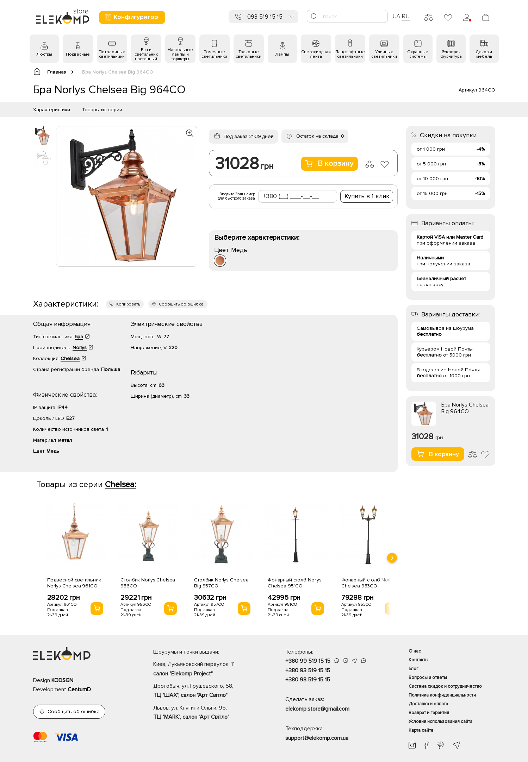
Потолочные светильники (112, 54)
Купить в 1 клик (367, 196)
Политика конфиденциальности (442, 695)
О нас (415, 651)
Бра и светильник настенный (146, 54)
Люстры (44, 54)
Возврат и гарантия (429, 713)
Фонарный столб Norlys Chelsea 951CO (295, 583)
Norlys (80, 348)
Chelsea (70, 358)
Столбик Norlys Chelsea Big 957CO (221, 583)
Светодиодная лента (316, 54)
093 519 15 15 (264, 17)
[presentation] (392, 558)
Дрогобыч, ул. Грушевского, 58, (207, 691)
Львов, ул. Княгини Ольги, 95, (207, 713)
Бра (79, 337)
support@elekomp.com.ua (316, 738)
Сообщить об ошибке (181, 304)
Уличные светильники (384, 54)
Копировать (128, 304)
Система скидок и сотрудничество (445, 686)
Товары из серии (102, 110)
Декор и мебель (484, 54)
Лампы (282, 54)
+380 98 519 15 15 (307, 679)
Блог (413, 669)
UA (396, 16)
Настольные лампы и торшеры (180, 54)
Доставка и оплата (428, 704)
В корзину (329, 163)
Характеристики (51, 110)
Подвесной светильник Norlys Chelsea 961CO (74, 583)
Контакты (418, 660)
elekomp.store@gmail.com (317, 708)
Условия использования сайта (440, 721)
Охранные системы (417, 54)
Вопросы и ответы (428, 677)
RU (406, 16)
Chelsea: (120, 484)
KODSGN (62, 680)
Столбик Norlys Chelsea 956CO (147, 583)
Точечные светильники (214, 54)
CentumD (79, 689)
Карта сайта (421, 730)
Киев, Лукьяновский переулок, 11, (207, 669)
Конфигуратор (131, 17)
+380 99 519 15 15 (307, 661)
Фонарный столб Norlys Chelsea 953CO (368, 583)
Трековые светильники (248, 54)
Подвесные (78, 54)
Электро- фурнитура (451, 54)
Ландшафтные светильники (350, 54)
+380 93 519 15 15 (307, 670)
